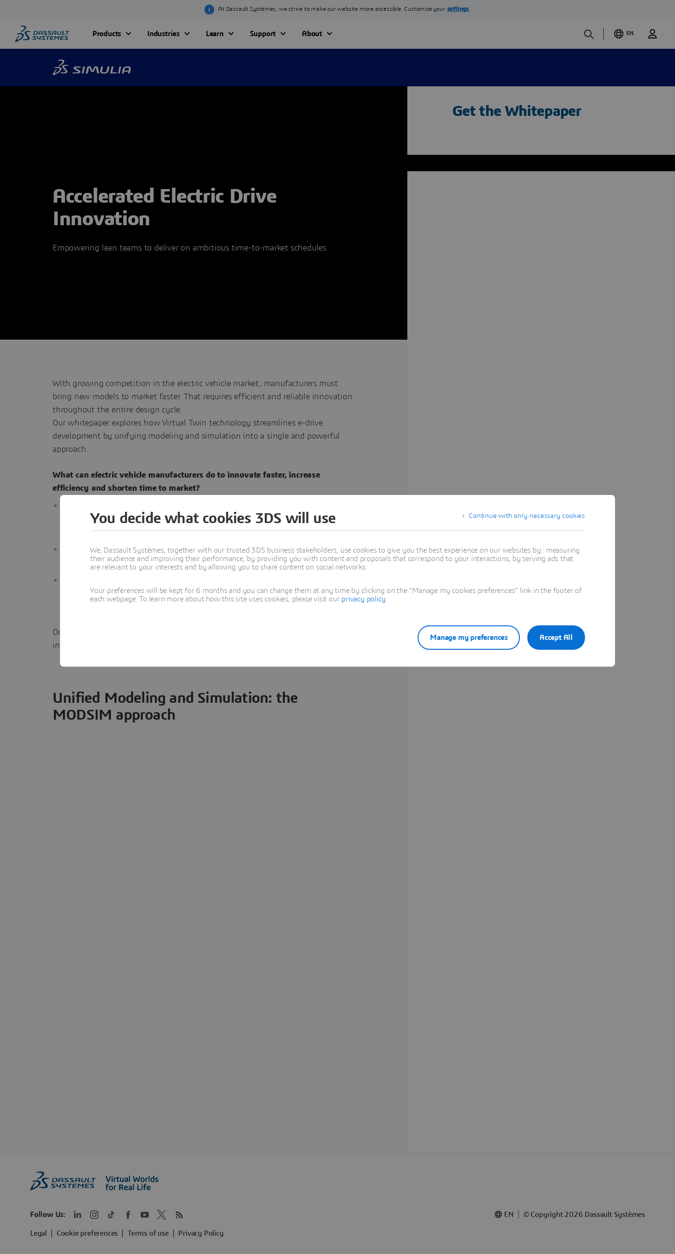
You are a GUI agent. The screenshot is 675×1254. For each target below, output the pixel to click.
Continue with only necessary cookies (525, 518)
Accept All (556, 637)
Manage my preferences (461, 637)
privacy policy (363, 599)
